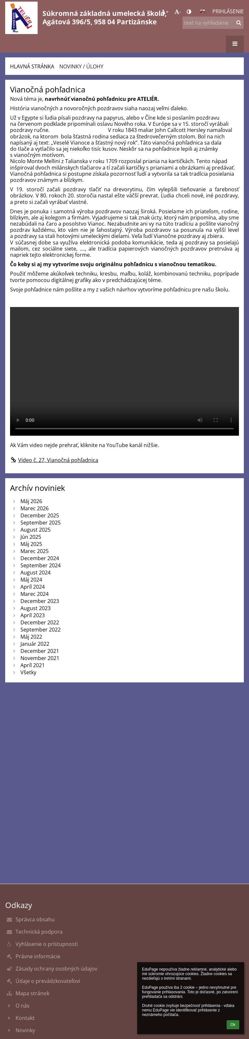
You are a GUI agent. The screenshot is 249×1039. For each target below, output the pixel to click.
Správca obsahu (35, 919)
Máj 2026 (31, 501)
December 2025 (39, 515)
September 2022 (40, 629)
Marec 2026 (34, 508)
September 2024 (40, 565)
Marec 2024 (34, 593)
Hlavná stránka (32, 66)
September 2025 (40, 522)
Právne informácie (38, 956)
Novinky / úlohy (81, 66)
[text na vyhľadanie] (213, 22)
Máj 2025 (31, 544)
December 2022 (39, 622)
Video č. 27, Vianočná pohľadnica (54, 460)
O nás (23, 1005)
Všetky (28, 672)
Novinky (25, 1030)
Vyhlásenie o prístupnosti (47, 944)
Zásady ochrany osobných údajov (56, 968)
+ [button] (165, 11)
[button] (202, 11)
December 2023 (39, 601)
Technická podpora (39, 931)
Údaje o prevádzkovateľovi (48, 981)
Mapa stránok (32, 993)
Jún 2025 (30, 536)
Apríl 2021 (32, 665)
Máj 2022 (31, 636)
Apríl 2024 (32, 586)
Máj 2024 (31, 579)
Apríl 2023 (32, 615)
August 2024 (35, 572)
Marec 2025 (34, 551)
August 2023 (35, 608)
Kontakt (25, 1017)
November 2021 (39, 658)
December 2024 (39, 558)
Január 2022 (34, 643)
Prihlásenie (228, 11)
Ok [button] (233, 1024)
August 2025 (35, 529)
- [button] (177, 11)
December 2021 (39, 651)
